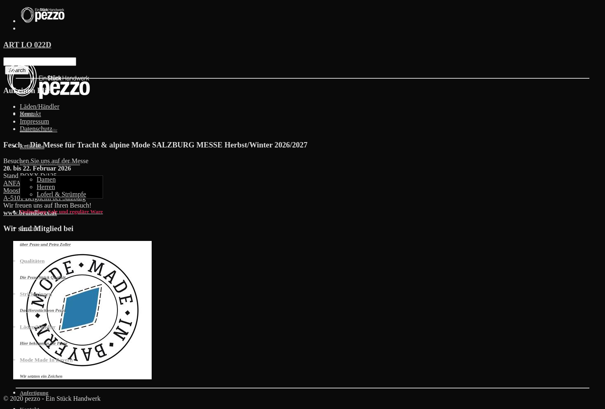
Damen (46, 179)
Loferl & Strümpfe (61, 194)
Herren (46, 186)
